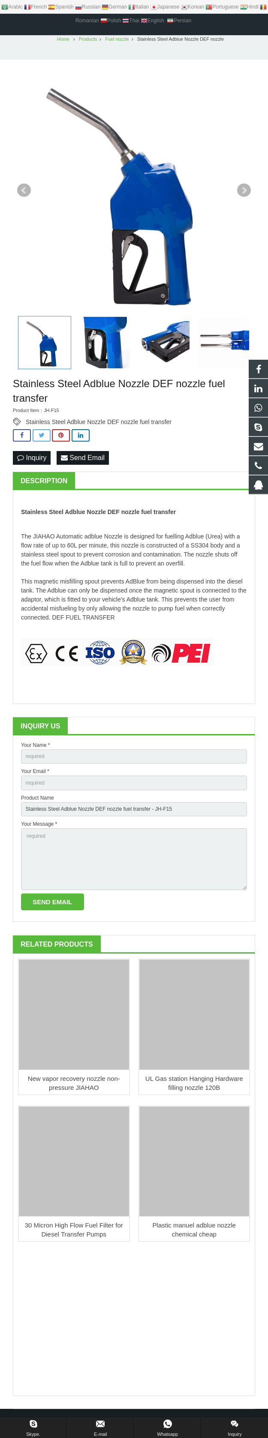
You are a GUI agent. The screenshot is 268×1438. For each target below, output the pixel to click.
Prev (24, 193)
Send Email (83, 459)
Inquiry (31, 459)
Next (244, 193)
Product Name (37, 800)
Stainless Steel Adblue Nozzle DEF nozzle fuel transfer (99, 424)
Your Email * (35, 774)
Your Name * (35, 747)
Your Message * (39, 827)
